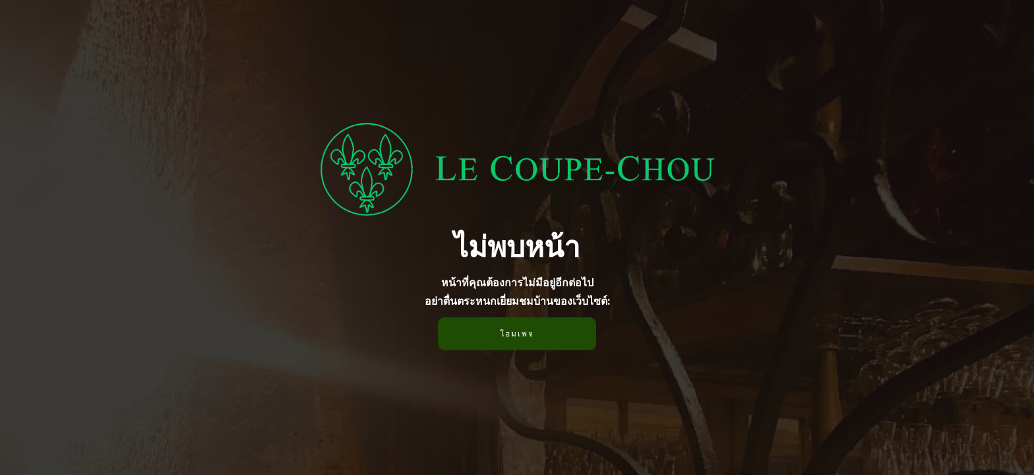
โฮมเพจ (517, 333)
